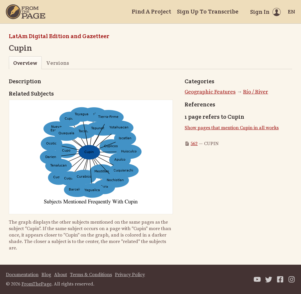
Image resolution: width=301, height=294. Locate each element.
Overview (25, 63)
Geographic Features (210, 92)
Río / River (255, 92)
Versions (57, 63)
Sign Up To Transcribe (207, 11)
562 (194, 144)
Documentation (22, 275)
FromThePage (36, 284)
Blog (46, 275)
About (60, 275)
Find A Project (151, 11)
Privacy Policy (130, 275)
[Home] (25, 11)
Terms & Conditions (91, 275)
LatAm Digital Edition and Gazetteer (59, 36)
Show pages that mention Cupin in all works (232, 128)
